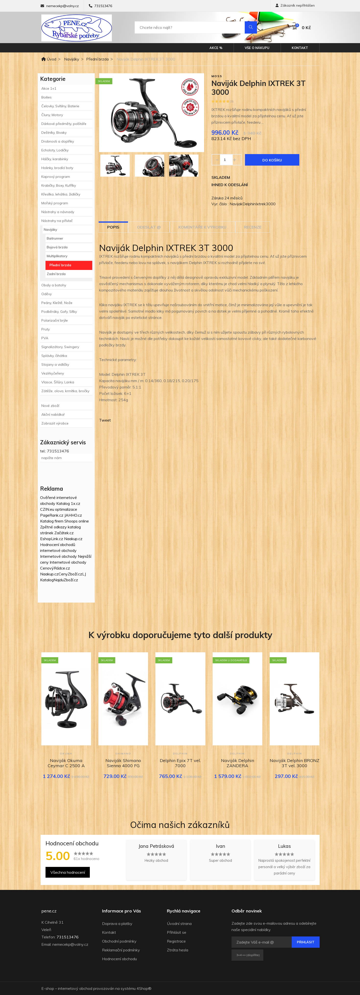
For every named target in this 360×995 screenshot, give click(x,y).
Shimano (123, 753)
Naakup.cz (73, 538)
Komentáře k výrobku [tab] (202, 227)
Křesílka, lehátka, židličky (60, 194)
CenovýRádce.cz (55, 568)
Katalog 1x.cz (68, 503)
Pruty (45, 329)
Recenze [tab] (252, 227)
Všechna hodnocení (67, 872)
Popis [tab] (113, 227)
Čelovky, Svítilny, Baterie (60, 106)
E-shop (47, 988)
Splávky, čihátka (54, 355)
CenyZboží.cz (70, 573)
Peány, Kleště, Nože (56, 303)
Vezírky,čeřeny (52, 373)
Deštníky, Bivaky (54, 132)
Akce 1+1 (48, 88)
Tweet (105, 420)
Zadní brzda (56, 274)
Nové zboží (50, 405)
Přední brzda (97, 59)
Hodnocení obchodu (119, 958)
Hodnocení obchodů (57, 544)
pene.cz (49, 911)
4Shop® (144, 988)
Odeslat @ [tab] (149, 227)
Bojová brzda (57, 247)
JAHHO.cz (73, 515)
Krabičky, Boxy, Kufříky (58, 185)
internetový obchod (75, 988)
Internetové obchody (58, 556)
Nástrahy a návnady (57, 212)
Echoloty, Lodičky (55, 150)
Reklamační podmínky (121, 949)
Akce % (215, 48)
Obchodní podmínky (119, 941)
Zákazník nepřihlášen (295, 5)
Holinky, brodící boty (57, 168)
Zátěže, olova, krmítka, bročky (65, 391)
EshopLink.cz (51, 538)
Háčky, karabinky (54, 159)
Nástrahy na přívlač (57, 220)
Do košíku (272, 160)
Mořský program (54, 203)
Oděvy (46, 294)
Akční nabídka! (53, 414)
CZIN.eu (47, 509)
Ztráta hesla (177, 949)
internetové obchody (58, 550)
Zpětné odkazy (53, 526)
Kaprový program (55, 176)
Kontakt (300, 48)
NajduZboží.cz (66, 579)
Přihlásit (305, 942)
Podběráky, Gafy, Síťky (59, 311)
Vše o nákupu (257, 48)
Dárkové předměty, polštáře (63, 123)
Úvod (48, 59)
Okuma (66, 753)
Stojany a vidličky (55, 364)
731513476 (103, 6)
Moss (216, 76)
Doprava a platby (117, 923)
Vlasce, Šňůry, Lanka (57, 382)
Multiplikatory (57, 256)
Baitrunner (55, 238)
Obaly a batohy (53, 285)
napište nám (51, 458)
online (84, 521)
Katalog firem (51, 521)
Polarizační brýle (54, 320)
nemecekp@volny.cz (62, 6)
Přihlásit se (176, 932)
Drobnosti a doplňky (57, 141)
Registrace (176, 941)
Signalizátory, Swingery (60, 347)
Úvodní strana (179, 923)
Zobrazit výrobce (55, 423)
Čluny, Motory (52, 115)
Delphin (180, 753)
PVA (44, 338)
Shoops (71, 521)
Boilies (46, 97)
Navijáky (71, 59)
